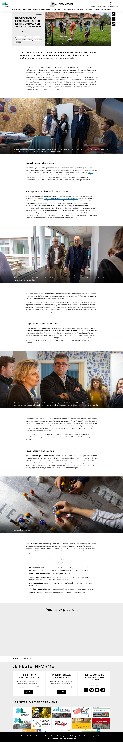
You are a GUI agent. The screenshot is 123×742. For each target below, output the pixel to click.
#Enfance (18, 39)
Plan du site (49, 736)
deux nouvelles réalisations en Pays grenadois (61, 198)
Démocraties (106, 9)
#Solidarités (38, 39)
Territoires (56, 9)
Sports (96, 9)
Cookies (98, 736)
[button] (113, 14)
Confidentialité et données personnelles (62, 738)
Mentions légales (26, 736)
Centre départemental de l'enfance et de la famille (51, 218)
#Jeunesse (36, 36)
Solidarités (16, 9)
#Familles (18, 42)
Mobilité (36, 9)
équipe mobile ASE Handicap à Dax (59, 170)
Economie (45, 9)
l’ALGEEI (54, 215)
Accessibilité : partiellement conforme (78, 736)
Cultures (88, 9)
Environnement (68, 9)
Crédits (59, 736)
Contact (38, 736)
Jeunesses (26, 9)
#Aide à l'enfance (27, 39)
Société (80, 9)
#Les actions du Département (23, 36)
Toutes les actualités (24, 659)
